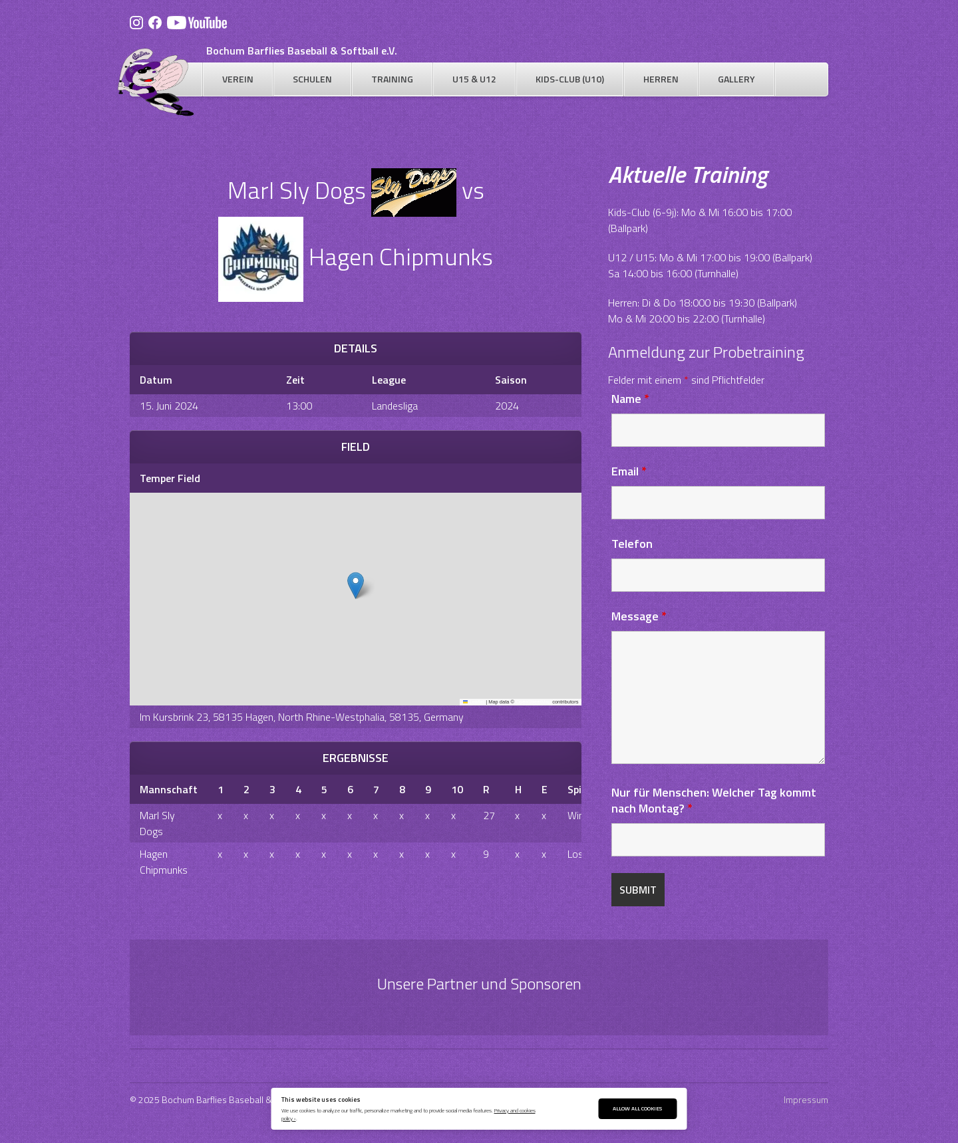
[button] (355, 585)
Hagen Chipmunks (164, 862)
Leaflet (473, 702)
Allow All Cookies (637, 1108)
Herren (661, 79)
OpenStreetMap (533, 702)
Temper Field (170, 478)
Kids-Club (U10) (570, 79)
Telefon (632, 544)
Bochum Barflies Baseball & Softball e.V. (301, 51)
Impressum (806, 1099)
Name (630, 399)
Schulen (312, 79)
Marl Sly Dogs (157, 823)
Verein (237, 79)
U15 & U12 (474, 79)
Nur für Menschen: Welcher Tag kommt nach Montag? (713, 800)
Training (392, 79)
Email (629, 471)
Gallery (736, 79)
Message (639, 616)
